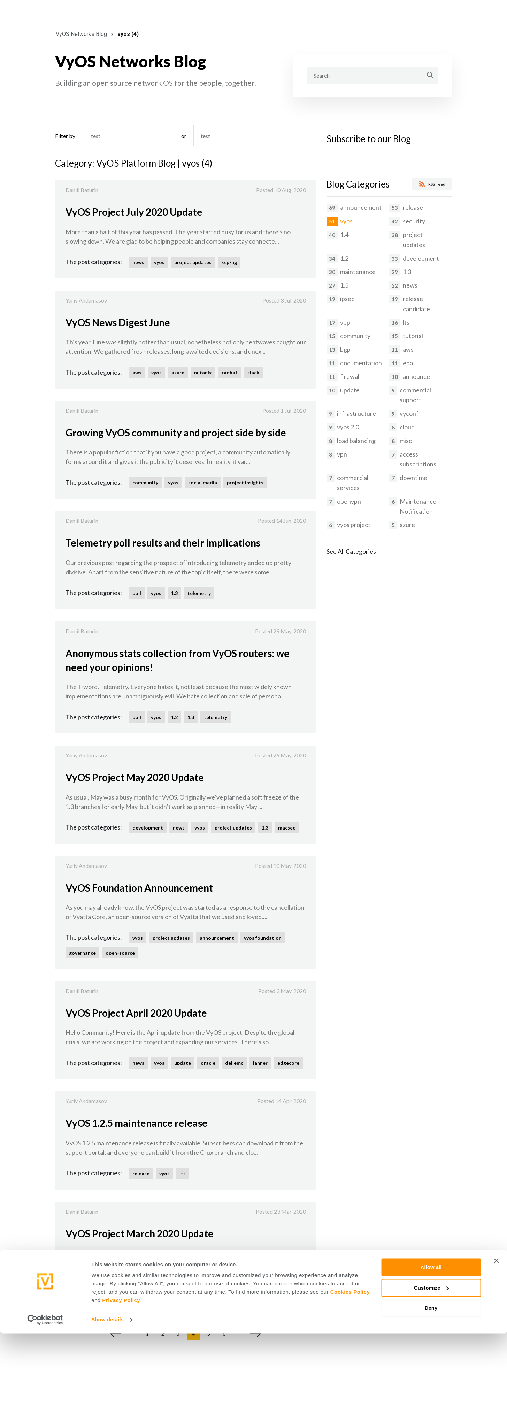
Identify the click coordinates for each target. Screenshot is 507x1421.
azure (177, 372)
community (145, 483)
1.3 (174, 593)
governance (82, 953)
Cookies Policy (350, 1380)
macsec (286, 828)
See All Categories (351, 551)
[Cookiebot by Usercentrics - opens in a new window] (45, 1407)
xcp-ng (229, 262)
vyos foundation (263, 938)
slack (253, 372)
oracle (208, 1063)
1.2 (174, 717)
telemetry (199, 593)
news (138, 262)
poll (136, 593)
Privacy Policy (121, 1388)
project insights (245, 483)
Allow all (431, 1355)
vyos (159, 262)
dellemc (234, 1063)
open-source (120, 953)
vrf (235, 1283)
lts (182, 1173)
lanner (260, 1063)
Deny (431, 1396)
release (140, 1173)
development (147, 828)
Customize (431, 1375)
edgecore (288, 1063)
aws (136, 372)
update (182, 1063)
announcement (217, 938)
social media (202, 483)
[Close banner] (496, 1348)
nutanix (203, 372)
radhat (230, 372)
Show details (107, 1407)
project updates (193, 262)
